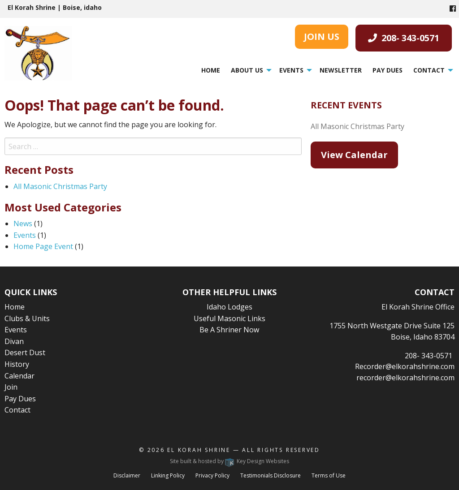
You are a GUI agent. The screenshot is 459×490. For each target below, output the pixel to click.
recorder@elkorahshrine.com (405, 378)
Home (210, 70)
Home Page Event (43, 246)
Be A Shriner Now (229, 330)
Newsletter (341, 70)
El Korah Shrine (198, 450)
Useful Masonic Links (229, 318)
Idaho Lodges (229, 307)
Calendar (19, 376)
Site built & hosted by (229, 461)
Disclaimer (126, 475)
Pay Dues (387, 70)
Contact (429, 70)
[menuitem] (210, 70)
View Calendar (354, 155)
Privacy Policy (212, 475)
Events (291, 70)
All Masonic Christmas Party (60, 186)
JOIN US (321, 36)
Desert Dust (24, 352)
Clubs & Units (27, 318)
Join (10, 387)
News (22, 223)
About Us (247, 70)
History (16, 364)
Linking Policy (168, 475)
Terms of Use (329, 475)
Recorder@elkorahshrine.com (405, 366)
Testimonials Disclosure (270, 475)
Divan (14, 341)
